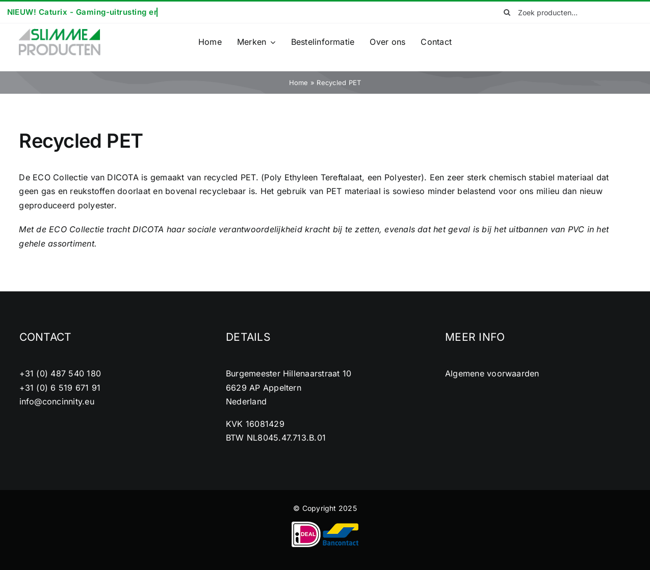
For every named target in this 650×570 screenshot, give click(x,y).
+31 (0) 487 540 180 (60, 373)
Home (298, 82)
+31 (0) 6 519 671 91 (60, 388)
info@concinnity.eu (56, 401)
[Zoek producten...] (563, 12)
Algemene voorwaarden (492, 373)
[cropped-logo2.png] (59, 31)
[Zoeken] (506, 12)
